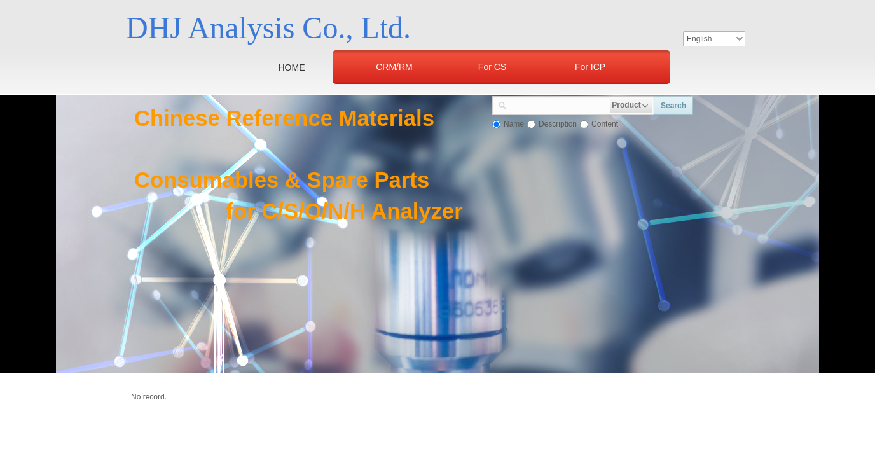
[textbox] (558, 104)
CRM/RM (394, 67)
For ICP (590, 67)
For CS (492, 67)
